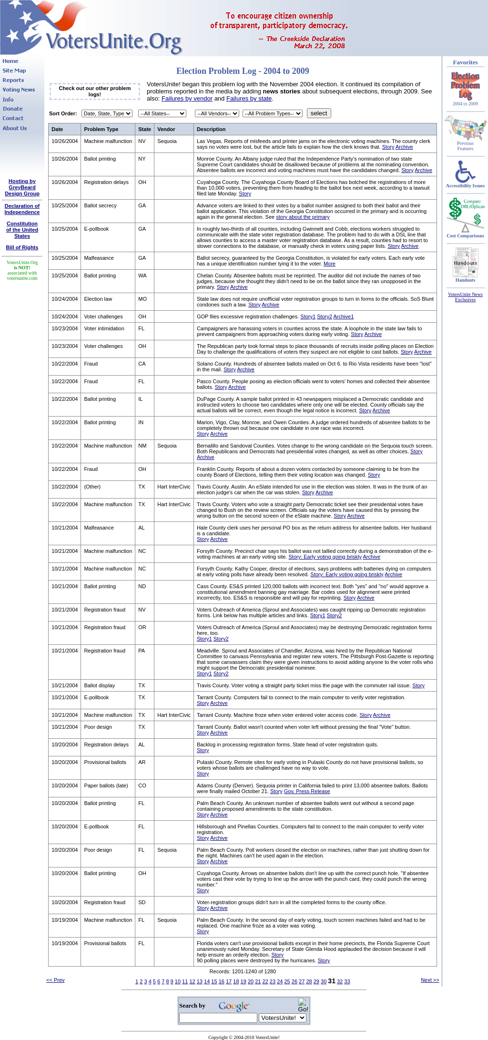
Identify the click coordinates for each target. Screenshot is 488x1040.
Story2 (324, 316)
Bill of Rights (22, 247)
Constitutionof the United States (22, 230)
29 (316, 981)
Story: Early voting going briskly (324, 557)
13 (200, 981)
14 (207, 981)
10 (178, 981)
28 (309, 981)
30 (323, 981)
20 (251, 981)
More (330, 263)
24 (280, 981)
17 (229, 981)
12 (192, 981)
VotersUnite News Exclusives (465, 297)
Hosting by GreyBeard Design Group (22, 187)
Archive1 (343, 316)
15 (214, 981)
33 (347, 981)
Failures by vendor (187, 98)
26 (294, 981)
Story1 (307, 316)
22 (265, 981)
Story (388, 147)
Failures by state (249, 98)
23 (272, 981)
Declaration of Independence (22, 209)
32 (340, 981)
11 (185, 981)
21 (258, 981)
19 (243, 981)
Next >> (430, 980)
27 (302, 981)
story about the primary (303, 217)
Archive (404, 147)
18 (236, 981)
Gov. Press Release (307, 791)
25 (287, 981)
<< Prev (55, 980)
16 (221, 981)
